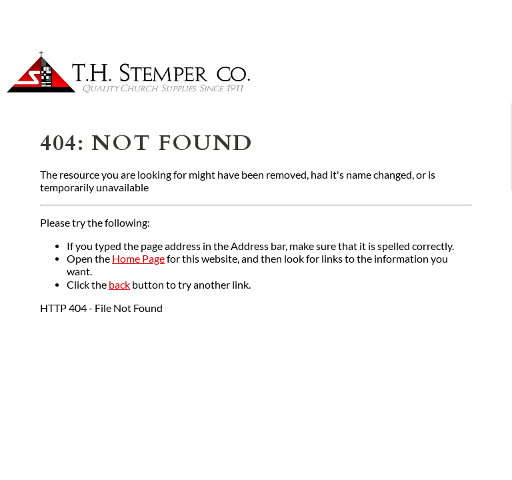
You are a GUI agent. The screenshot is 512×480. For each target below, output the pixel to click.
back (119, 285)
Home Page (138, 259)
